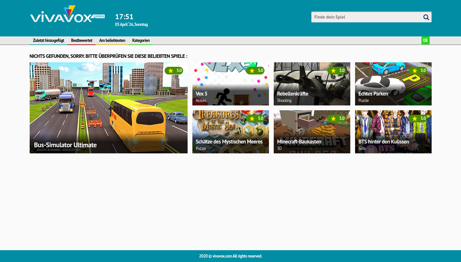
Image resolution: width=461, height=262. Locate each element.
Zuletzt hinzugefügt (48, 40)
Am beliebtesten (112, 40)
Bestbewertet (82, 40)
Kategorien (141, 40)
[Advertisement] (221, 200)
